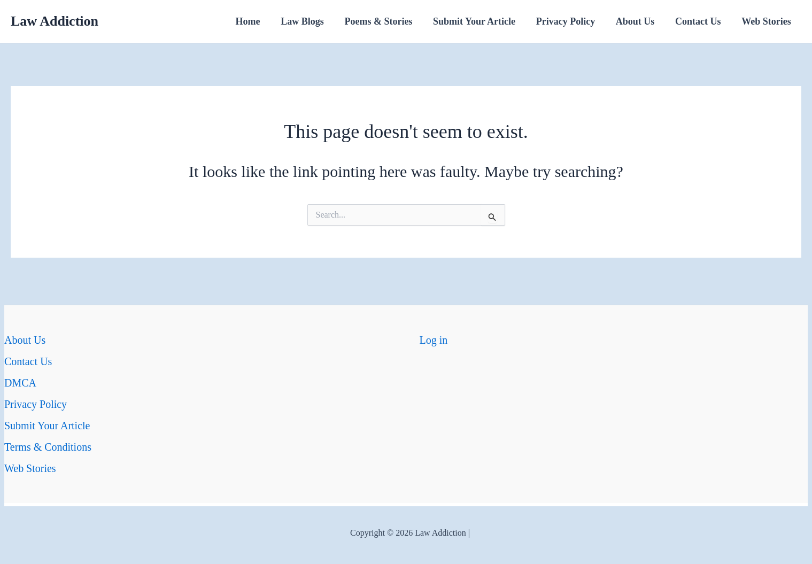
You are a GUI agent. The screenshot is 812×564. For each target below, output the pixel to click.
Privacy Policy (570, 21)
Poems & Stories (386, 21)
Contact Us (700, 21)
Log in (434, 340)
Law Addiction (54, 21)
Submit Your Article (480, 21)
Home (258, 21)
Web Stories (767, 21)
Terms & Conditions (47, 447)
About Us (638, 21)
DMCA (20, 383)
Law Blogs (311, 21)
